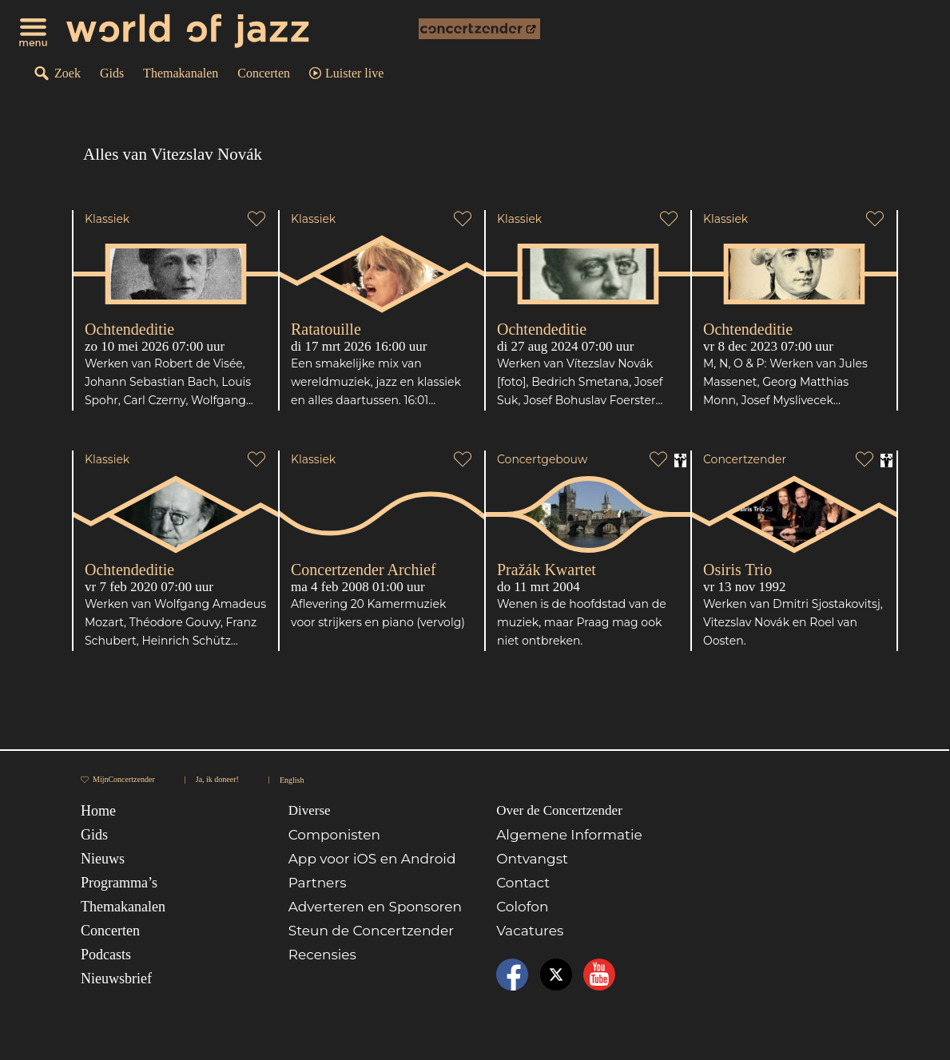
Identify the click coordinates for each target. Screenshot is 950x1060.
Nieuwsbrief (116, 979)
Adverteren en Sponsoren (375, 907)
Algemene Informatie (569, 835)
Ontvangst (532, 859)
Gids (112, 73)
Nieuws (103, 859)
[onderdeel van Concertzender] (479, 28)
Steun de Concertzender (371, 931)
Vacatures (529, 931)
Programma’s (119, 883)
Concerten (263, 73)
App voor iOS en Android (372, 859)
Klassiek (107, 219)
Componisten (334, 835)
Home (98, 811)
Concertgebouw (542, 459)
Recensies (322, 955)
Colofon (522, 907)
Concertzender (744, 459)
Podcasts (106, 955)
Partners (317, 883)
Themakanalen (180, 73)
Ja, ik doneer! (217, 779)
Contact (523, 883)
